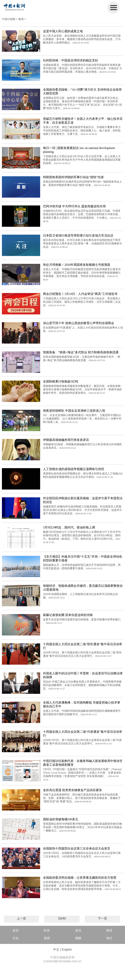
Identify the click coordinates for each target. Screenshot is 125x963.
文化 (16, 938)
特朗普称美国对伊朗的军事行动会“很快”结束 (73, 177)
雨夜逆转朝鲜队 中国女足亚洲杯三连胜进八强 (74, 410)
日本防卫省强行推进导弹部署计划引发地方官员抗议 (78, 235)
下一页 (102, 918)
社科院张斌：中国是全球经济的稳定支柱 (70, 60)
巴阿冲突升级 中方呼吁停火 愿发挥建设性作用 (74, 206)
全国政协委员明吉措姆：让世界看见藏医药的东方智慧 (79, 877)
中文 (56, 949)
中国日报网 (8, 19)
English (67, 949)
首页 (16, 930)
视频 (78, 938)
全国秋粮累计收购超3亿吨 (60, 381)
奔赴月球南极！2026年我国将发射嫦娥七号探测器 (76, 264)
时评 (47, 930)
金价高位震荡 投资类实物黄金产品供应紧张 (72, 790)
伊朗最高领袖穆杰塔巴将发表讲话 (66, 439)
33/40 (62, 918)
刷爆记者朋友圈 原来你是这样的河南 (68, 615)
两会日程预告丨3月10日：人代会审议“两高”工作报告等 (80, 294)
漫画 (47, 938)
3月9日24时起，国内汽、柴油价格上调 (69, 527)
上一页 (21, 918)
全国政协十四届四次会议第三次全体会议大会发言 (76, 848)
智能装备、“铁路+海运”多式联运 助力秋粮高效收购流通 (81, 352)
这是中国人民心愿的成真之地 (63, 31)
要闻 (21, 19)
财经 (109, 930)
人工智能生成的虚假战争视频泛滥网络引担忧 (73, 469)
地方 (109, 938)
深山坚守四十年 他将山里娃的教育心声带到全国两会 (78, 323)
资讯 (78, 930)
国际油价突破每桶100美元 (60, 819)
